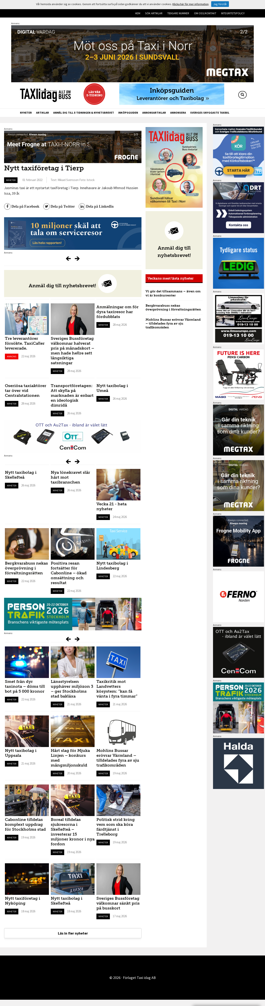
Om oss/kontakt (205, 13)
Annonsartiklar (154, 112)
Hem (137, 13)
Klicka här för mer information (190, 4)
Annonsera (178, 112)
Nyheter (26, 112)
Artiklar (42, 112)
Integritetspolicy (233, 13)
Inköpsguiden (128, 112)
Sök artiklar (153, 13)
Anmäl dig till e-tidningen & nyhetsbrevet (83, 112)
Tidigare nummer (178, 13)
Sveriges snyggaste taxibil (209, 112)
